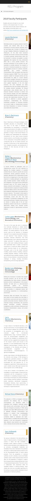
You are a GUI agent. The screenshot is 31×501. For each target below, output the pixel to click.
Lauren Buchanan (11, 37)
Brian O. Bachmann (12, 115)
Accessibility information (18, 495)
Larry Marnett (8, 318)
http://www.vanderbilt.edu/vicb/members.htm (17, 30)
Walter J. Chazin (8, 157)
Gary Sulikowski (10, 431)
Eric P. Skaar (12, 160)
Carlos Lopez (9, 217)
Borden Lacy (9, 268)
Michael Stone (10, 394)
